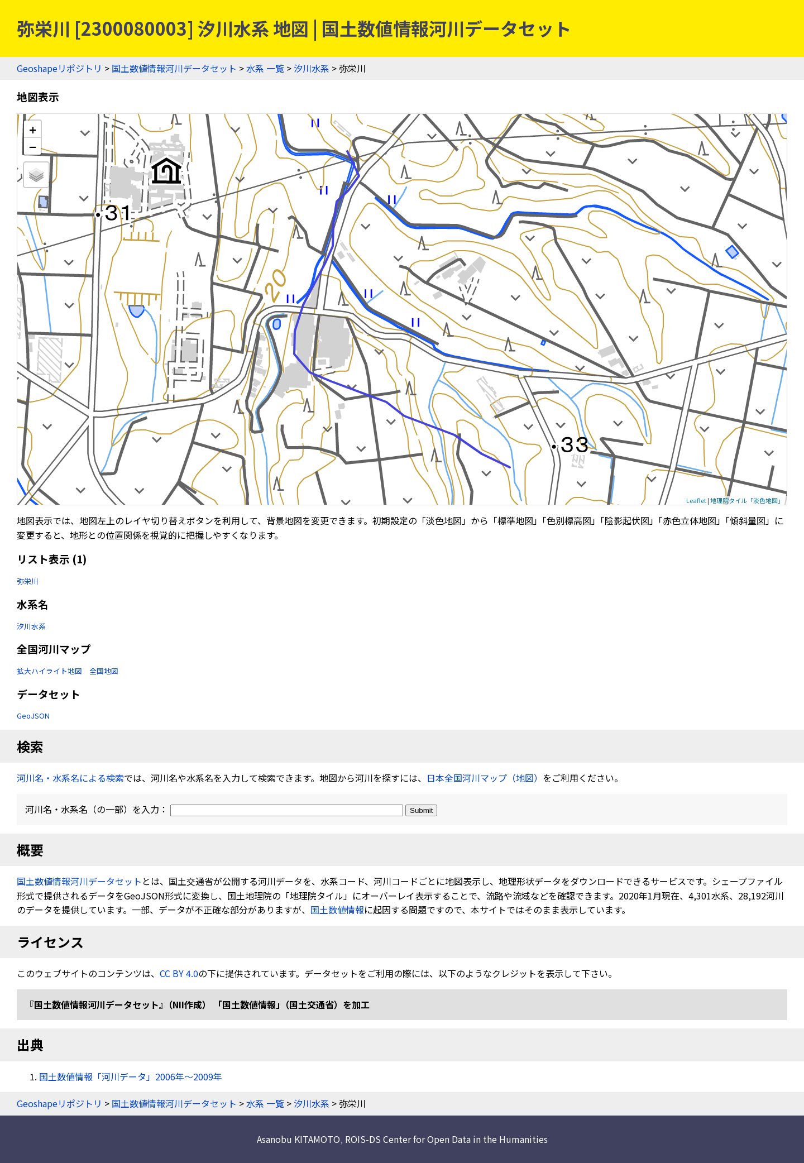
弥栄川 (28, 581)
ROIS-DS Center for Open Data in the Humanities (446, 1139)
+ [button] (32, 129)
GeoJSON (33, 715)
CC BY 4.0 (179, 973)
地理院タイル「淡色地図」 (747, 500)
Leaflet (696, 500)
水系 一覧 (265, 68)
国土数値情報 (337, 909)
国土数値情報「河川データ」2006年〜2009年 (130, 1076)
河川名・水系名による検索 (70, 777)
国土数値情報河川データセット (174, 68)
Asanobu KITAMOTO (298, 1139)
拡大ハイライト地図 (49, 671)
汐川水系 (311, 68)
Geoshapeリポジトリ (59, 68)
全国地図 (103, 671)
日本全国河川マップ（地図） (485, 777)
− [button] (32, 146)
